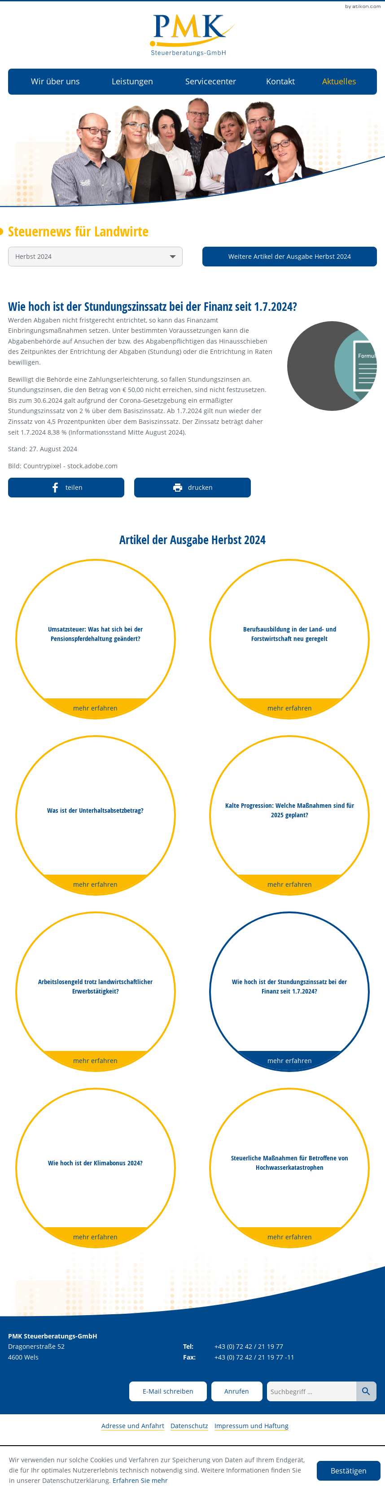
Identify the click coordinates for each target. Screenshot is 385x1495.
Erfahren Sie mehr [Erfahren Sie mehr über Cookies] (140, 1480)
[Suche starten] (366, 1391)
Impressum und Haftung (251, 1425)
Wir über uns (55, 81)
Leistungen (132, 81)
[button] (236, 1391)
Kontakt (280, 81)
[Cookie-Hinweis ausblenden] (349, 1471)
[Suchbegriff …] (312, 1391)
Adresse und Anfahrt (132, 1425)
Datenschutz (189, 1425)
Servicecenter (210, 81)
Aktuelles (339, 81)
